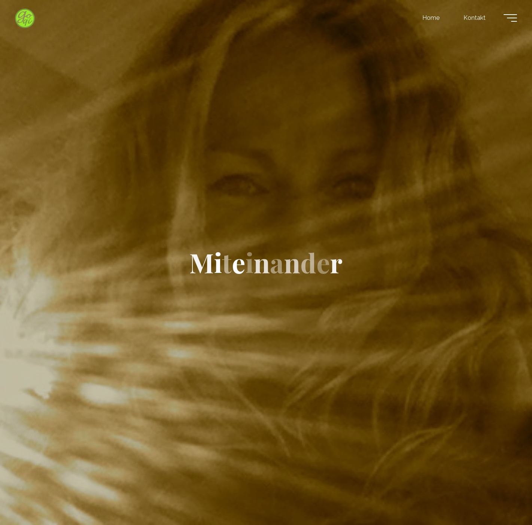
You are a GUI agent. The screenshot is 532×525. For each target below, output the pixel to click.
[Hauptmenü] (510, 18)
